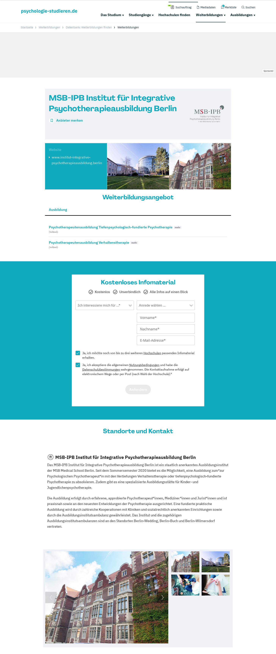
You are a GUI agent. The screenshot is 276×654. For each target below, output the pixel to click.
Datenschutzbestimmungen (101, 369)
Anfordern (138, 389)
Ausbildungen (241, 15)
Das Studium (111, 15)
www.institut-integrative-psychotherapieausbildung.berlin (77, 160)
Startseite (27, 27)
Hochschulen (152, 353)
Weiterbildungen (209, 15)
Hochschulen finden (174, 15)
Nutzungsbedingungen (144, 365)
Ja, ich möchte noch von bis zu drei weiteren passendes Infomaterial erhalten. (138, 355)
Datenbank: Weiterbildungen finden (89, 27)
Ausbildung (58, 209)
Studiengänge (140, 15)
